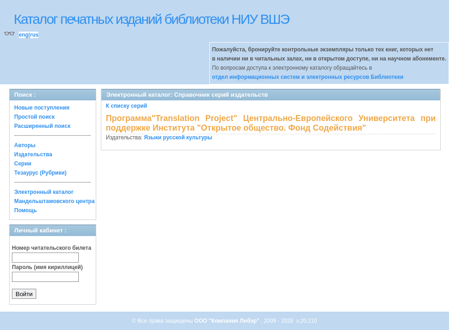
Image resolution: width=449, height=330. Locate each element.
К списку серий (126, 106)
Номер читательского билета (51, 248)
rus (34, 35)
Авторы (25, 145)
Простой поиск (34, 117)
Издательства (33, 154)
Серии (22, 163)
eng (23, 35)
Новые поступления (42, 107)
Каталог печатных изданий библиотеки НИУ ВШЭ (151, 19)
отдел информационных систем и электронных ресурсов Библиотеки (308, 77)
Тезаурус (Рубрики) (40, 173)
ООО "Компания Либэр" (227, 321)
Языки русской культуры (178, 137)
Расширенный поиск (42, 126)
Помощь (25, 210)
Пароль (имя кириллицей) (47, 267)
